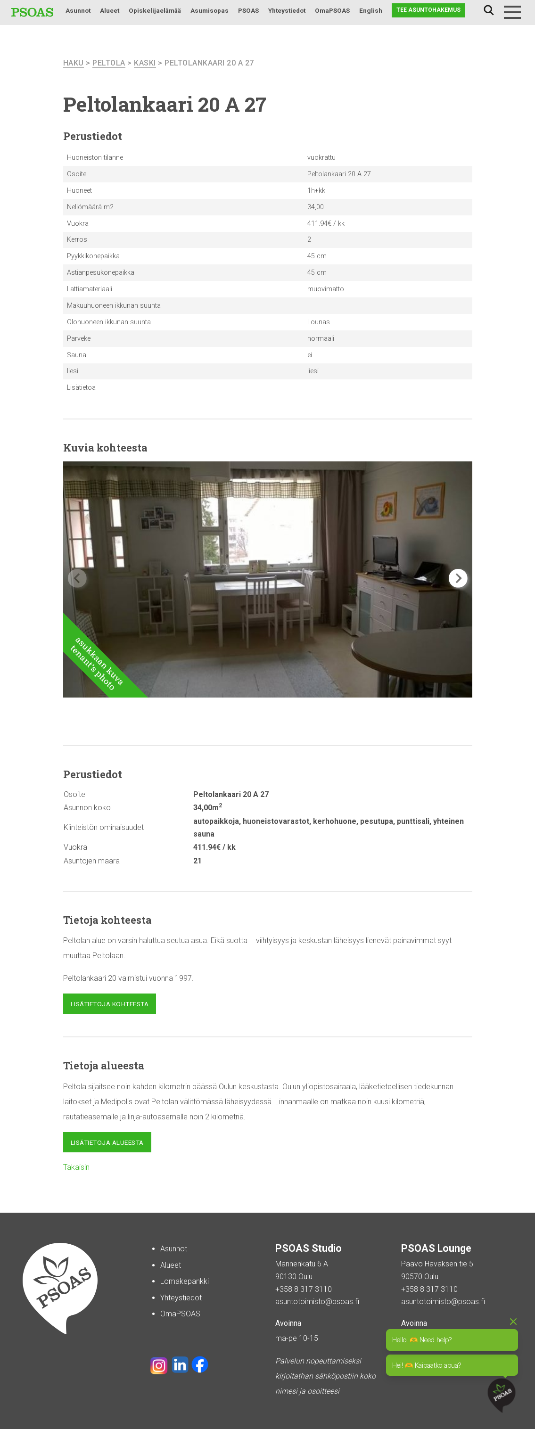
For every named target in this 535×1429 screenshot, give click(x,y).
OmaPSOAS (332, 10)
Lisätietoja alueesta (107, 1142)
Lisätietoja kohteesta (110, 1004)
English (370, 10)
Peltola (108, 62)
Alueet (109, 10)
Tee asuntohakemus (428, 10)
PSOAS (248, 10)
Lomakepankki (184, 1281)
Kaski (145, 62)
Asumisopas (209, 10)
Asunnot (78, 10)
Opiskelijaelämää (155, 10)
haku (73, 62)
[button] (458, 578)
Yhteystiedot (286, 10)
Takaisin (76, 1167)
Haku (488, 10)
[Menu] (512, 12)
